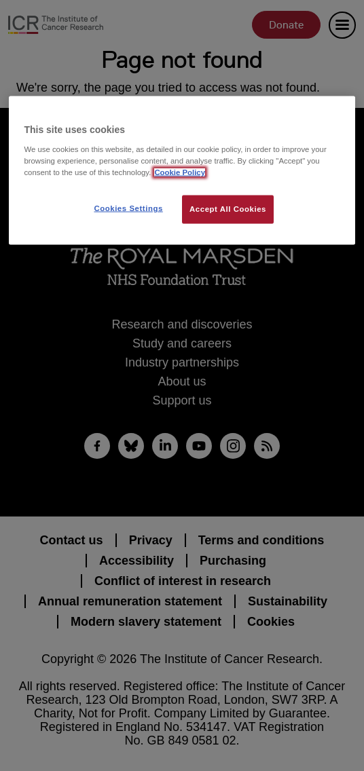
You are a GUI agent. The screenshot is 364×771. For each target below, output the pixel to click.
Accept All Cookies (227, 209)
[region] (181, 170)
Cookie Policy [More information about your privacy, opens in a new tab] (179, 172)
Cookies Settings (128, 208)
